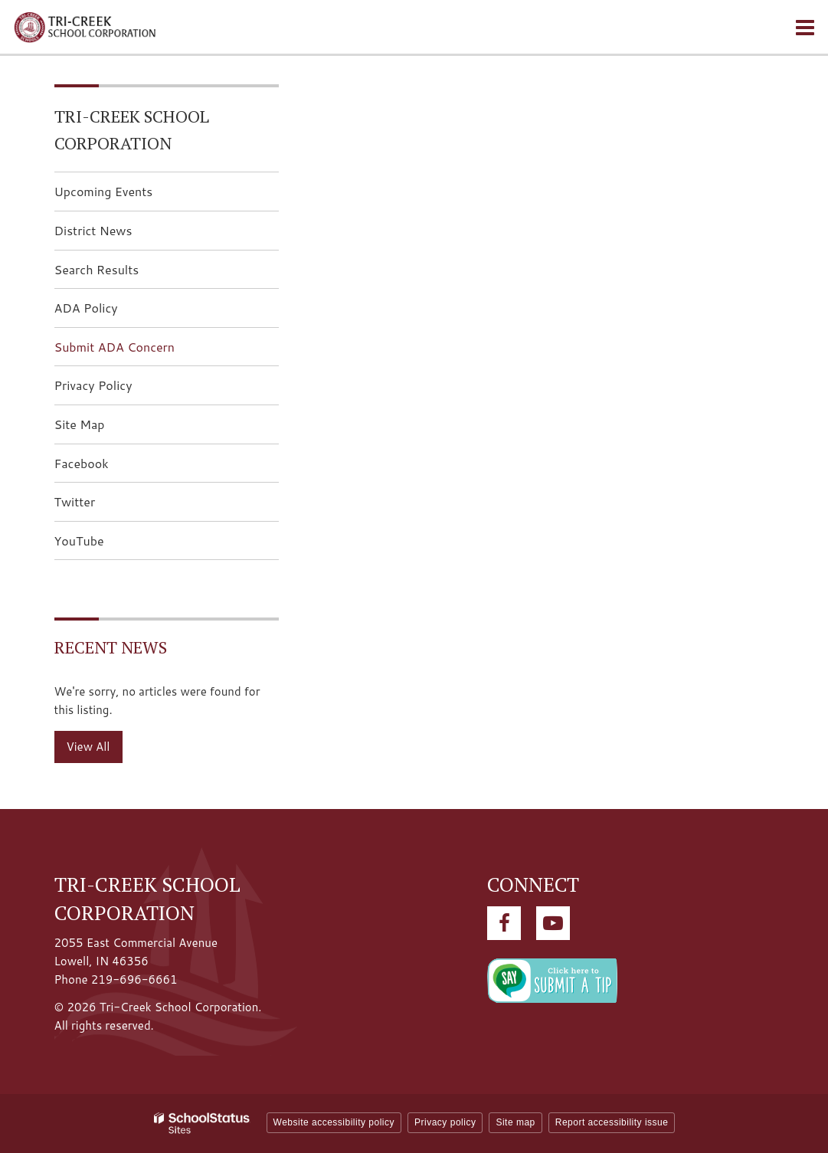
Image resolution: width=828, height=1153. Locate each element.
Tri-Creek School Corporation (131, 129)
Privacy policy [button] (445, 1122)
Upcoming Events (103, 191)
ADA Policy (86, 307)
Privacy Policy (93, 385)
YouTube (103, 545)
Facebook (105, 468)
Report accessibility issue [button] (612, 1122)
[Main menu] (805, 27)
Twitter (99, 506)
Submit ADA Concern (114, 346)
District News (93, 230)
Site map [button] (515, 1122)
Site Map (79, 424)
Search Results (96, 269)
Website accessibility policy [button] (334, 1122)
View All (88, 747)
